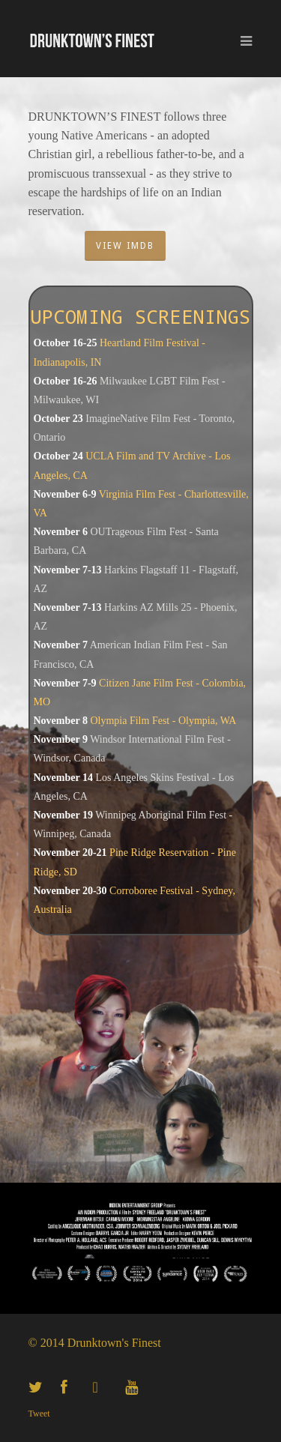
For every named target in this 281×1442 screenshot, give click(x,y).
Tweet (39, 1413)
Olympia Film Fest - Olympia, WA (163, 720)
